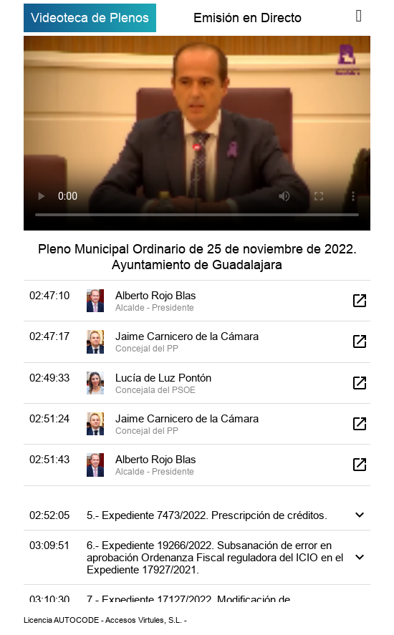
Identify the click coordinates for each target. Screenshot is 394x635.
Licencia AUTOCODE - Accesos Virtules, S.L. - (105, 620)
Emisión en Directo (247, 17)
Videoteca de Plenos (90, 17)
